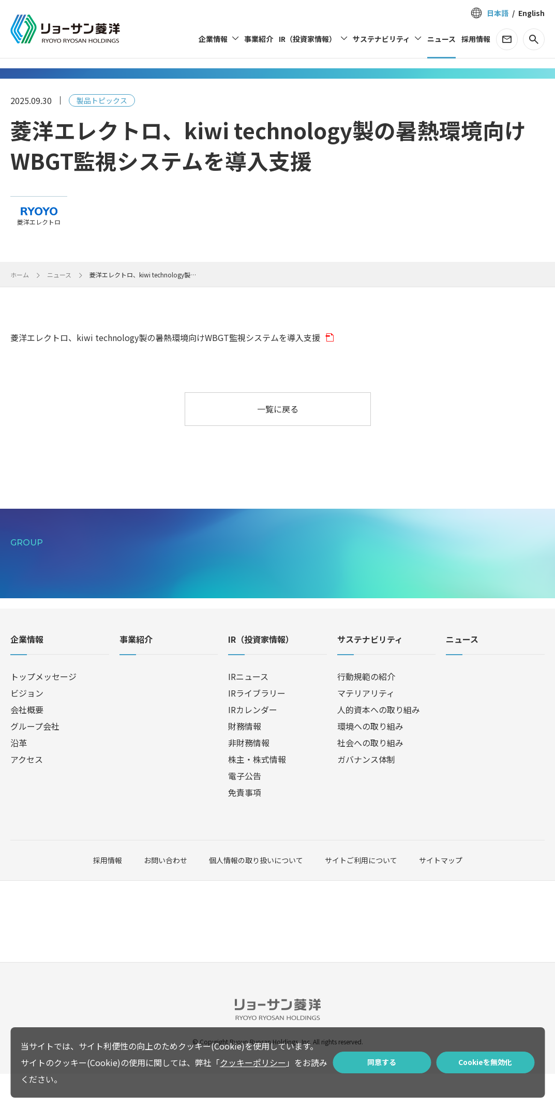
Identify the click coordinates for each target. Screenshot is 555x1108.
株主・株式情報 (257, 793)
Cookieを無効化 (485, 1062)
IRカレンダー (252, 743)
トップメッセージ (43, 710)
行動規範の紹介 (366, 710)
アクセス (26, 793)
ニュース (462, 674)
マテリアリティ (366, 727)
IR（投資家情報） (261, 674)
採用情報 (107, 894)
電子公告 (244, 810)
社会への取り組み (370, 777)
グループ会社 (34, 760)
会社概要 (26, 743)
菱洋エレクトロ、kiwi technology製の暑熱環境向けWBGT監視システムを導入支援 (165, 337)
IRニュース (248, 710)
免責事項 (244, 826)
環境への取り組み (370, 760)
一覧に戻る (277, 409)
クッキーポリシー (253, 1062)
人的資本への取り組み (378, 743)
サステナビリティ (370, 674)
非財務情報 (248, 777)
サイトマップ (440, 894)
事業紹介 (136, 674)
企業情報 (26, 674)
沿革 (18, 777)
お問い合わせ (165, 894)
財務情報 (244, 760)
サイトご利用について (361, 894)
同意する (381, 1062)
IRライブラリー (257, 727)
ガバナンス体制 (366, 793)
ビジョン (26, 727)
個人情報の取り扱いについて (256, 894)
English (531, 13)
